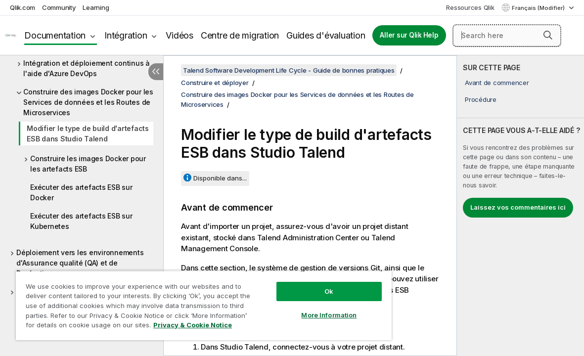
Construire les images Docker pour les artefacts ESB (88, 163)
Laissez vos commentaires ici (518, 207)
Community (59, 7)
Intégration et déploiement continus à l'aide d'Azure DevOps (86, 68)
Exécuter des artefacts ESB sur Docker (81, 192)
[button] (547, 35)
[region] (185, 301)
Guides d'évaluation (325, 35)
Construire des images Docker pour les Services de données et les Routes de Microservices (88, 102)
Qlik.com (22, 7)
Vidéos (179, 35)
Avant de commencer (497, 83)
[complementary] (520, 205)
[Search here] (506, 35)
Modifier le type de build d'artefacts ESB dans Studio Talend (88, 133)
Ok (297, 284)
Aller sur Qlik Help (409, 35)
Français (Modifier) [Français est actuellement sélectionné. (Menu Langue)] (539, 7)
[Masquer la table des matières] (155, 71)
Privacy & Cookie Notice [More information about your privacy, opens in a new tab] (83, 327)
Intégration (125, 35)
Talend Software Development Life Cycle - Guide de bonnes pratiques (289, 70)
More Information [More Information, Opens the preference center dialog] (297, 308)
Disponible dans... (220, 178)
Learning (96, 7)
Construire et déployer (215, 83)
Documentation (55, 35)
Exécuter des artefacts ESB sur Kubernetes (81, 221)
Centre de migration (240, 35)
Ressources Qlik (470, 7)
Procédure (480, 99)
